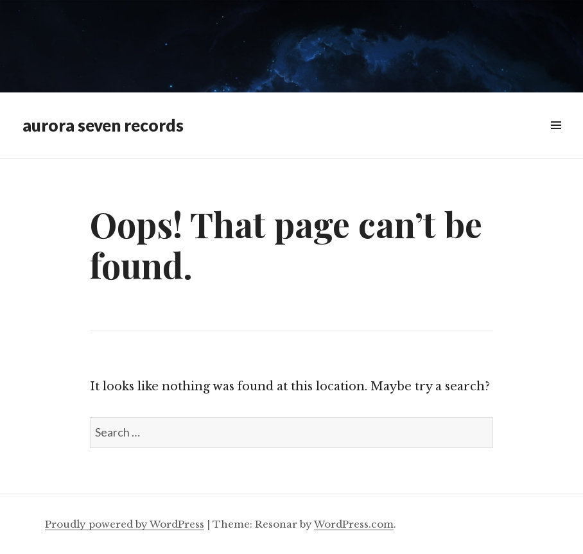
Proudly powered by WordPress (124, 524)
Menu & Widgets (556, 140)
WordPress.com (354, 524)
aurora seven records (103, 125)
